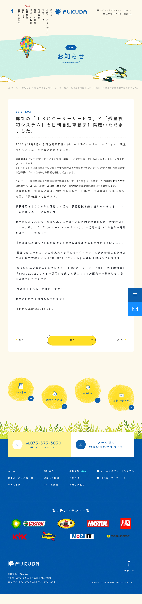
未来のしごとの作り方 (47, 21)
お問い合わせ (19, 16)
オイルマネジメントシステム (114, 10)
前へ (27, 355)
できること (43, 15)
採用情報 (27, 14)
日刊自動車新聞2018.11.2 (40, 324)
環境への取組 (35, 16)
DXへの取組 (31, 16)
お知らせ (23, 14)
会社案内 (39, 14)
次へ (115, 355)
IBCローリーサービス (117, 13)
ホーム (51, 12)
